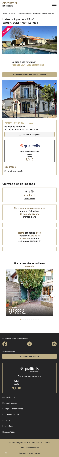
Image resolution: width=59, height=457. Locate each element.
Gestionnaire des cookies (29, 453)
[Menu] (54, 4)
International (7, 426)
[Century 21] (9, 4)
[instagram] (29, 343)
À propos (6, 420)
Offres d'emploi (8, 397)
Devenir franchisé (9, 403)
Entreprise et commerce (12, 408)
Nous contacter (8, 432)
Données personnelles (29, 447)
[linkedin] (54, 343)
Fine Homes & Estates (11, 414)
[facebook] (4, 343)
